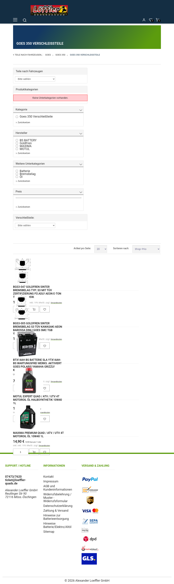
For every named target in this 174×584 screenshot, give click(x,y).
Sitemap (48, 531)
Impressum (50, 481)
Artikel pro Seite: (82, 248)
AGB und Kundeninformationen (57, 487)
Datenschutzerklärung (57, 506)
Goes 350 (60, 55)
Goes (48, 55)
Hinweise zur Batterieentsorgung (56, 517)
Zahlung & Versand (55, 510)
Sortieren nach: (121, 248)
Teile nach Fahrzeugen (28, 55)
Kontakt (48, 476)
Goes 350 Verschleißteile (85, 55)
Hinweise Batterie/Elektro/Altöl (57, 525)
